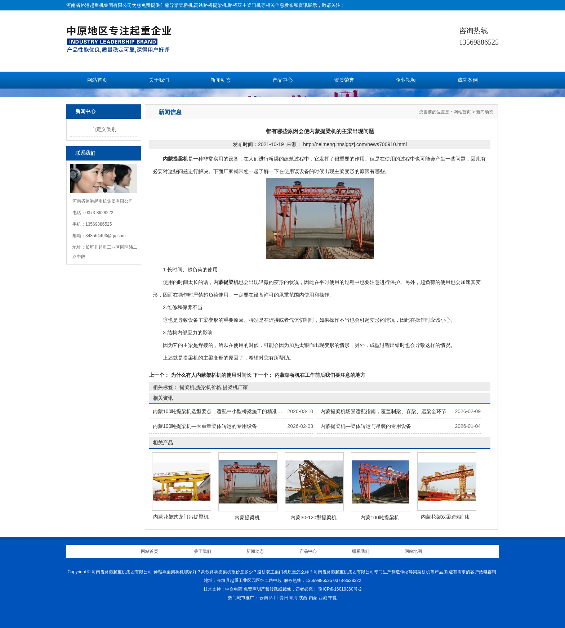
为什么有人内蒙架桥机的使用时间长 (211, 375)
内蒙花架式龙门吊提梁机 (181, 517)
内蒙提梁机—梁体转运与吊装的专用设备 (365, 426)
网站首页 (97, 80)
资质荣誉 (344, 80)
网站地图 (413, 551)
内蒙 (313, 597)
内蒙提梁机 (247, 517)
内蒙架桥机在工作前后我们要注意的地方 (319, 375)
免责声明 (252, 589)
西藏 (323, 597)
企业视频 (406, 80)
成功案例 (468, 80)
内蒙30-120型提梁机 (313, 517)
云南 (263, 597)
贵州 (283, 597)
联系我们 (360, 551)
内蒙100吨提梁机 (379, 517)
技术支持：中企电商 (223, 589)
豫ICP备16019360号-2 (339, 589)
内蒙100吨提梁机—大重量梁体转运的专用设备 (205, 426)
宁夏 (332, 597)
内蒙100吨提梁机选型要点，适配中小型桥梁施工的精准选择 (220, 411)
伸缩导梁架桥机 (176, 5)
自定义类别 (103, 129)
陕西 (303, 597)
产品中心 (282, 80)
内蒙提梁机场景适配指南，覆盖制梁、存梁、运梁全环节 (383, 411)
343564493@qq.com (105, 235)
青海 (293, 597)
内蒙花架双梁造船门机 (446, 517)
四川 (273, 597)
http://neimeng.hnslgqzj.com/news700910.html (355, 144)
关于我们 (159, 80)
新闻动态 (220, 80)
